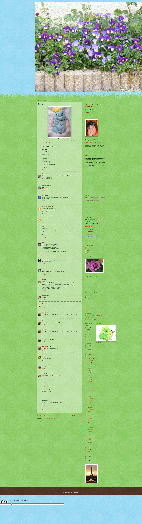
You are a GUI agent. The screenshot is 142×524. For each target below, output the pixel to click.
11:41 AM (44, 274)
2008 (88, 456)
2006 (88, 460)
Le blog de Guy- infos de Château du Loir (93, 315)
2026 (88, 327)
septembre (90, 365)
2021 (88, 338)
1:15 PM (43, 299)
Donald (89, 420)
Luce (43, 279)
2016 (88, 349)
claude (88, 248)
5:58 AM (43, 396)
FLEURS (90, 407)
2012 (88, 447)
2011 (88, 449)
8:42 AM (43, 202)
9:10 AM (43, 222)
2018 (88, 345)
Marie (43, 312)
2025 (88, 329)
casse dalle (90, 416)
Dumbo (89, 396)
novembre (90, 360)
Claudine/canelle (45, 355)
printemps (90, 425)
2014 (88, 354)
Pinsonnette (90, 429)
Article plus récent (42, 415)
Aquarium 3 (90, 409)
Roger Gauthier (45, 346)
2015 (88, 352)
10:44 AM (44, 237)
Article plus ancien (76, 415)
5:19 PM (43, 406)
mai (89, 375)
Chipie (43, 303)
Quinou (89, 413)
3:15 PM (43, 316)
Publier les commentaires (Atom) (49, 418)
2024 (88, 332)
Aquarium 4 (90, 398)
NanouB (87, 112)
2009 (88, 454)
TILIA (86, 155)
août (89, 368)
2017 (88, 347)
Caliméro (90, 431)
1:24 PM (43, 307)
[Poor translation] (5, 502)
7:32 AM (43, 169)
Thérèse (43, 218)
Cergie (43, 258)
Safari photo (90, 433)
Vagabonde (87, 309)
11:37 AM (44, 263)
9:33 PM (43, 368)
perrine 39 (87, 311)
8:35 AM (43, 190)
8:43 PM (43, 360)
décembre (90, 358)
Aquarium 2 (90, 418)
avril (89, 377)
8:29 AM (43, 180)
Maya (89, 422)
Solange (43, 364)
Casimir (89, 402)
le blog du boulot (88, 317)
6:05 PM (43, 350)
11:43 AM (44, 290)
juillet (89, 370)
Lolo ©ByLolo (45, 185)
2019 (88, 343)
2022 (88, 336)
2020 (88, 341)
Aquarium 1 (90, 427)
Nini (43, 173)
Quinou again (90, 400)
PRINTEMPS (90, 405)
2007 (88, 458)
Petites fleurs (90, 393)
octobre (89, 362)
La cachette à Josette (46, 206)
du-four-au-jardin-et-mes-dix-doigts (69, 6)
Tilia (43, 242)
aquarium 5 (90, 381)
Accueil (59, 415)
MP (42, 226)
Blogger (76, 492)
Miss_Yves (44, 295)
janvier (89, 444)
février (89, 442)
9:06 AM (43, 213)
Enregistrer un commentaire (46, 409)
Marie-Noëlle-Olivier (89, 307)
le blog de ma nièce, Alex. (90, 319)
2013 (88, 356)
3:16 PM (43, 324)
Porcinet (89, 411)
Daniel (43, 268)
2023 (88, 334)
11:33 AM (44, 253)
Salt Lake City (88, 313)
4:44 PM (43, 341)
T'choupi (89, 436)
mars (89, 379)
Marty (43, 195)
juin (89, 372)
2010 (88, 451)
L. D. (43, 337)
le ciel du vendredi (90, 384)
